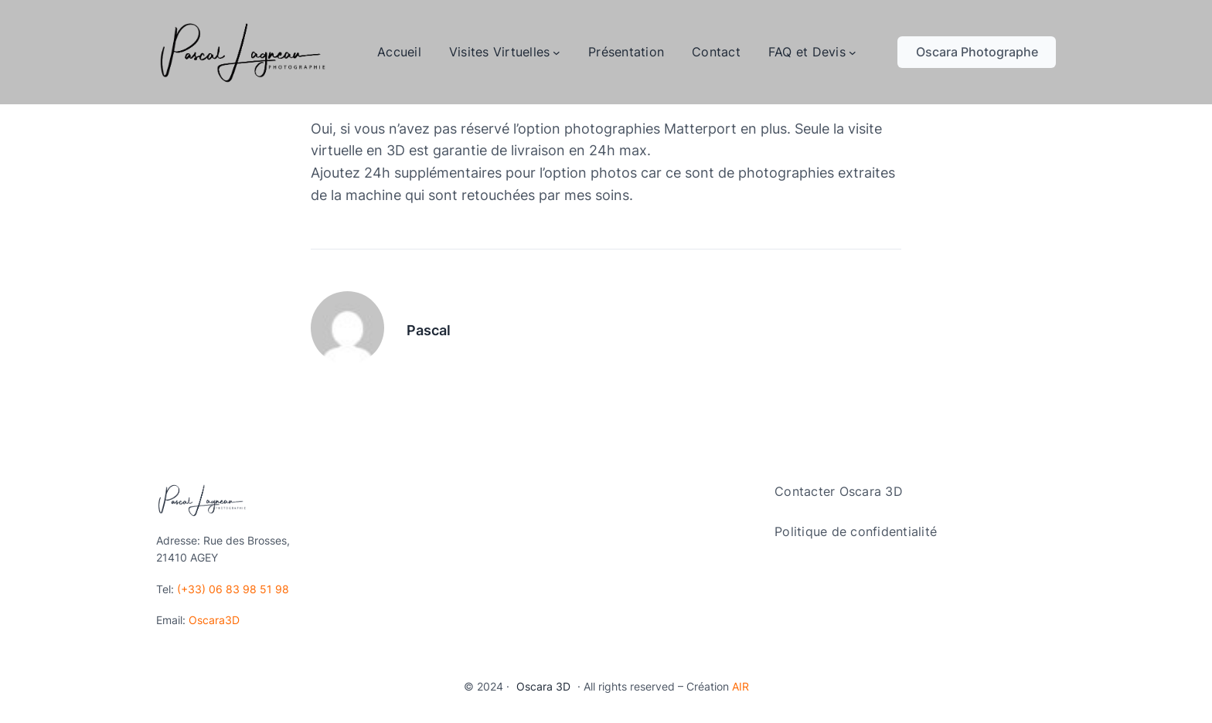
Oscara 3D (543, 686)
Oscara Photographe (977, 51)
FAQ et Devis (807, 51)
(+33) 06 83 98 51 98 (233, 589)
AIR (740, 686)
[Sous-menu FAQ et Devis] (852, 52)
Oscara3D (214, 619)
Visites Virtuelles (499, 51)
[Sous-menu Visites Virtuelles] (556, 52)
